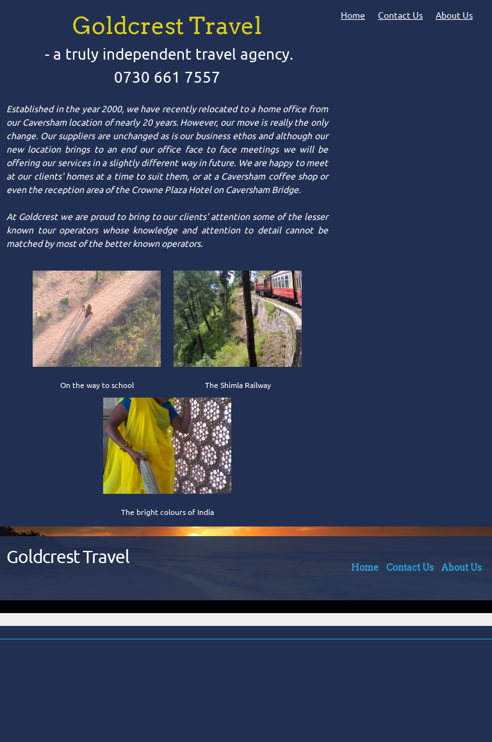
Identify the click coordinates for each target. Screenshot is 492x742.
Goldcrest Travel (67, 556)
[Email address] (242, 690)
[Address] (273, 690)
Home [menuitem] (353, 15)
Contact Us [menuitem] (400, 15)
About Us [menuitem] (454, 15)
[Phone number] (212, 690)
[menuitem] (364, 571)
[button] (96, 327)
